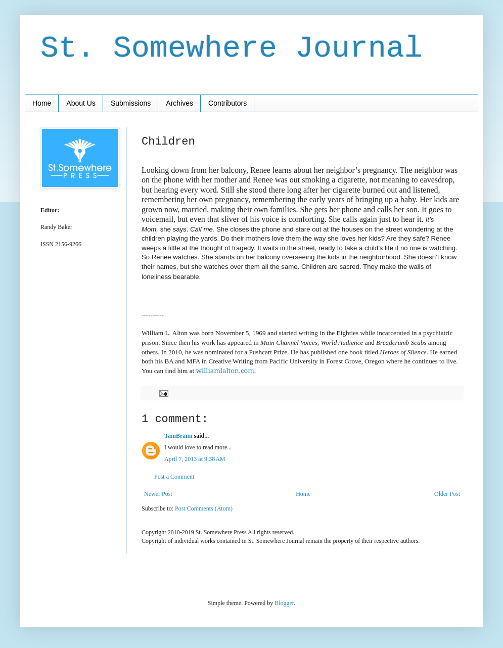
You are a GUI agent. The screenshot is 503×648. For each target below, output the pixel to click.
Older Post (447, 493)
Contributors (227, 103)
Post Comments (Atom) (204, 508)
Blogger (284, 603)
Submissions (131, 103)
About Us (81, 103)
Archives (179, 103)
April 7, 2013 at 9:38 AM (194, 458)
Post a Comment (174, 476)
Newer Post (158, 493)
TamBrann (178, 435)
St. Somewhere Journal (231, 48)
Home (41, 103)
